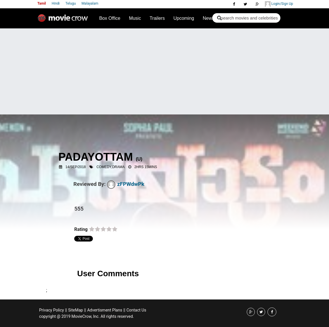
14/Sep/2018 (76, 167)
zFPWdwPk (125, 184)
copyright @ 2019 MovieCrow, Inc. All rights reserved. (86, 316)
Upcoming (183, 18)
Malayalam (89, 3)
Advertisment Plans (104, 310)
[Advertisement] (164, 71)
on (92, 229)
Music (135, 18)
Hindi (56, 3)
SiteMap (75, 310)
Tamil (41, 3)
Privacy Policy (51, 310)
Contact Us (136, 310)
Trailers (157, 18)
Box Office (109, 18)
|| (66, 310)
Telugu (71, 3)
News (208, 18)
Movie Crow (64, 20)
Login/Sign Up (279, 4)
